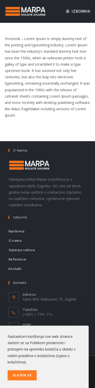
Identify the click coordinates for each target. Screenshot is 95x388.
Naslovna (17, 231)
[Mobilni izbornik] (78, 11)
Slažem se (22, 375)
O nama (15, 240)
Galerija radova (22, 250)
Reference (17, 259)
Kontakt (15, 268)
